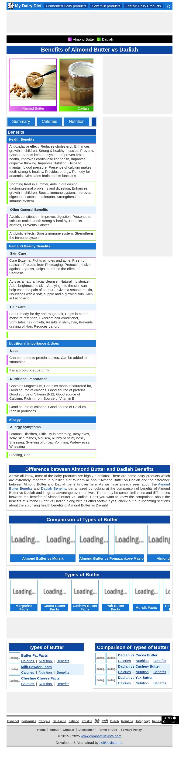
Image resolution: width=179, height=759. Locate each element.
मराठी (105, 721)
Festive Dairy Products (143, 6)
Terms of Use (107, 729)
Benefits (63, 661)
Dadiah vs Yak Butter (135, 677)
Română (127, 721)
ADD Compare (170, 720)
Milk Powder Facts (36, 667)
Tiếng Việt (142, 721)
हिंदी (97, 721)
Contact (68, 729)
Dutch (114, 721)
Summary (21, 121)
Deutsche (59, 721)
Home (41, 729)
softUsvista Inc (111, 743)
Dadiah (83, 108)
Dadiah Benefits (53, 488)
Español (13, 721)
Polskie (87, 721)
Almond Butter (33, 108)
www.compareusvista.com (101, 736)
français (44, 721)
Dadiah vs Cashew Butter (139, 666)
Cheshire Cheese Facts (40, 678)
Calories (49, 121)
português (28, 721)
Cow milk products (106, 6)
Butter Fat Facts (34, 655)
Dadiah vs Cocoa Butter (137, 655)
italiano (74, 721)
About (54, 729)
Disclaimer (86, 729)
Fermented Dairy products (66, 6)
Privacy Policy (131, 729)
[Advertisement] (91, 22)
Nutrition (76, 121)
